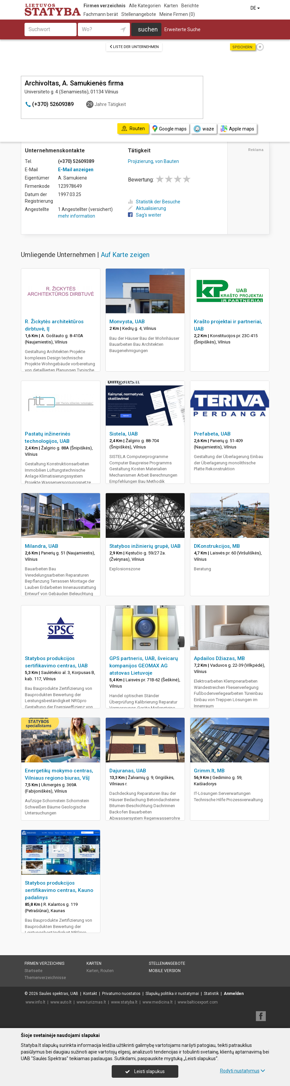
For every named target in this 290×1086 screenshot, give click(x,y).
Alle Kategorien (145, 5)
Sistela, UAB (123, 434)
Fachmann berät (101, 14)
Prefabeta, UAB (212, 434)
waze (203, 129)
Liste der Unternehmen (134, 47)
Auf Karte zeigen (125, 255)
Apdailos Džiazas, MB (219, 658)
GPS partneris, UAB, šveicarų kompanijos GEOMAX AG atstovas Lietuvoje (143, 665)
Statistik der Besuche (154, 201)
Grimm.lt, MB (209, 771)
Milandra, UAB (41, 546)
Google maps (169, 128)
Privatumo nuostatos (121, 993)
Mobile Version (165, 970)
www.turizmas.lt (91, 1002)
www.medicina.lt (158, 1002)
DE (256, 8)
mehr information (76, 216)
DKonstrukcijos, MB (217, 546)
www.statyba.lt (124, 1002)
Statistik (211, 993)
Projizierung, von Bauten (153, 161)
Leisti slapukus (144, 1071)
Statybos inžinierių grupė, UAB (145, 546)
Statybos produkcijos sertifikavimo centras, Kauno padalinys (59, 890)
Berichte (190, 5)
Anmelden (234, 993)
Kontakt (90, 993)
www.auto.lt (61, 1002)
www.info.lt (35, 1002)
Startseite (33, 970)
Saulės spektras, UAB (58, 993)
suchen (148, 29)
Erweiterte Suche (182, 29)
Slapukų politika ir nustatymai (172, 993)
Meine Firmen (177, 14)
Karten (171, 5)
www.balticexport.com (198, 1002)
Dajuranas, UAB (127, 771)
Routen (107, 970)
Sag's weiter (144, 215)
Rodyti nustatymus (242, 1070)
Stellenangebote (138, 14)
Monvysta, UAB (127, 322)
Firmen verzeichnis (105, 5)
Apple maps (237, 128)
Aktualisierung (147, 208)
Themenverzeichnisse (45, 977)
